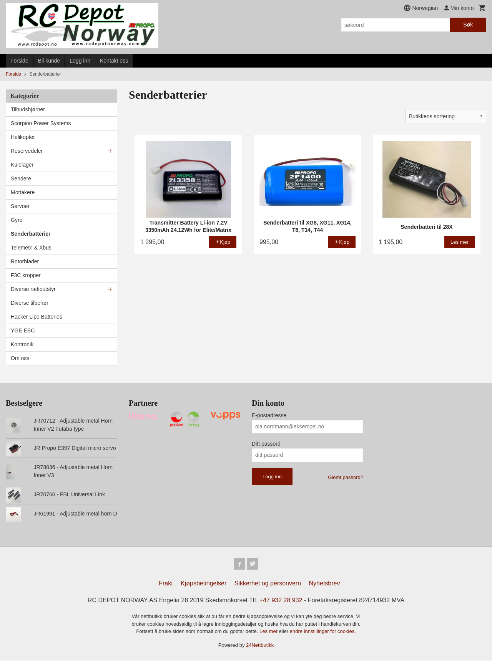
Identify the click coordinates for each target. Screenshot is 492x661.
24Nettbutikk (260, 645)
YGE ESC (23, 330)
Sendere (21, 178)
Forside (19, 61)
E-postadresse (269, 415)
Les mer (269, 632)
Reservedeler (27, 151)
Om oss (20, 358)
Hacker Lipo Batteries (36, 317)
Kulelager (22, 165)
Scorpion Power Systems (41, 123)
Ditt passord (266, 444)
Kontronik (22, 344)
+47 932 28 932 (281, 601)
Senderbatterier (30, 234)
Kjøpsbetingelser (203, 584)
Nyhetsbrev (324, 584)
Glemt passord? (345, 477)
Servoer (20, 206)
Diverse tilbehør (29, 303)
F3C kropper (26, 275)
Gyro (16, 220)
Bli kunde (49, 61)
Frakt (166, 584)
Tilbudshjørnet (28, 109)
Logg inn (80, 61)
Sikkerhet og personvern (267, 584)
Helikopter (23, 137)
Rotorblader (25, 261)
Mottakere (23, 192)
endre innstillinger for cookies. (323, 632)
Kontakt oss (114, 61)
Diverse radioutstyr (33, 289)
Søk (468, 24)
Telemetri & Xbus (31, 248)
